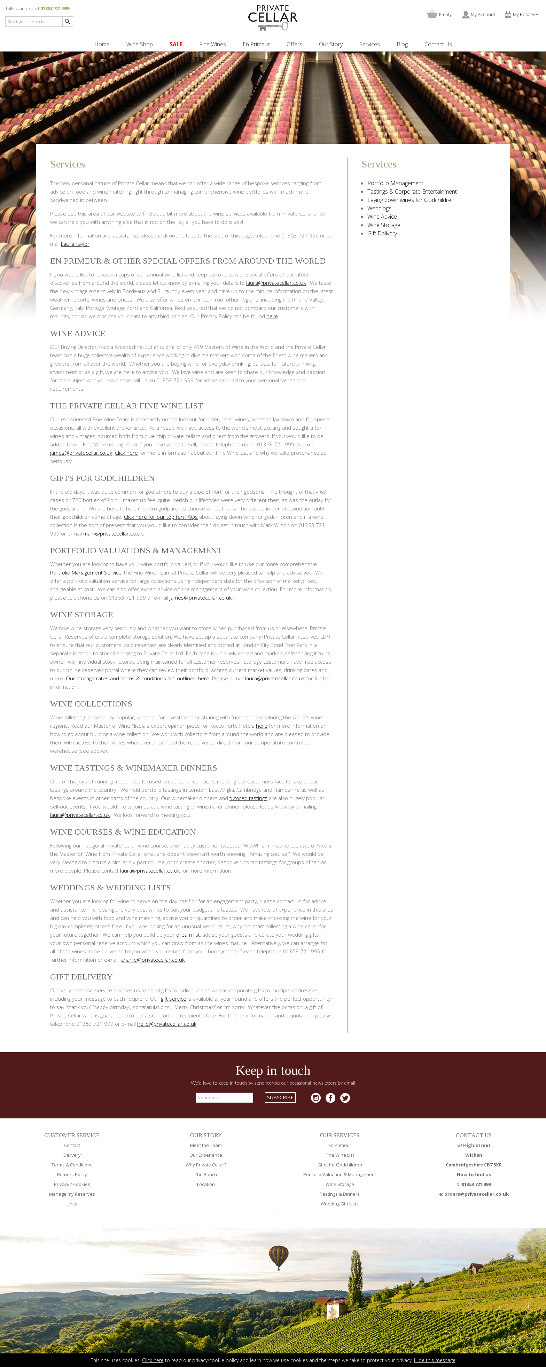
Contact (72, 1145)
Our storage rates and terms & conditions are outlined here (137, 678)
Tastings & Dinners (340, 1194)
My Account (483, 14)
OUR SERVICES (339, 1135)
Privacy (61, 1184)
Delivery (72, 1155)
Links (72, 1204)
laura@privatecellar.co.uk (276, 282)
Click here (153, 1360)
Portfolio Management (395, 183)
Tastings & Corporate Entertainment (412, 191)
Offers (294, 44)
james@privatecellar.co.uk (81, 452)
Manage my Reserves (72, 1194)
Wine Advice (382, 216)
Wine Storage (383, 225)
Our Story (331, 44)
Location (206, 1184)
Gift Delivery (382, 233)
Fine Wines (212, 44)
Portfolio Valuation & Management (339, 1174)
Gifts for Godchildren (340, 1165)
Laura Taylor (75, 243)
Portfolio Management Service (86, 572)
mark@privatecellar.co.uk (113, 533)
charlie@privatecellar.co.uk (153, 959)
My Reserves (526, 14)
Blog (402, 44)
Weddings (379, 208)
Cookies (81, 1184)
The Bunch (206, 1174)
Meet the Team (206, 1145)
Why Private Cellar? (206, 1165)
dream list (188, 934)
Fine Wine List (340, 1155)
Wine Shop (139, 44)
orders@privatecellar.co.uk (476, 1194)
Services (369, 44)
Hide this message (434, 1360)
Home (102, 44)
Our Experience (205, 1155)
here (272, 316)
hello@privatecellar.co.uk (166, 1023)
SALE (176, 44)
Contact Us (438, 44)
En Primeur (256, 44)
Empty (445, 14)
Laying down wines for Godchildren (410, 200)
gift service (173, 998)
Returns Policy (72, 1174)
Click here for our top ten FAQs (161, 516)
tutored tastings (248, 798)
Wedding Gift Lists (340, 1204)
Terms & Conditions (72, 1165)
